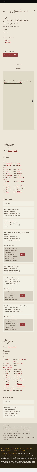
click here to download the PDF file (13, 86)
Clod (7, 379)
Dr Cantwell (9, 166)
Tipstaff (8, 193)
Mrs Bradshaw (20, 181)
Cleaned (27, 68)
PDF (9, 68)
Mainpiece (8, 40)
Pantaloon (8, 375)
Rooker (19, 373)
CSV (15, 54)
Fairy (7, 383)
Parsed (18, 72)
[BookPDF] (18, 104)
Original (18, 68)
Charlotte (8, 191)
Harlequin (8, 373)
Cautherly (19, 177)
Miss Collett (20, 391)
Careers (29, 452)
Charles (8, 177)
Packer (19, 169)
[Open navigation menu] (2, 1)
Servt (7, 195)
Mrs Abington (20, 191)
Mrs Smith (20, 189)
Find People (22, 454)
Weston (19, 179)
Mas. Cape (20, 367)
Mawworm (9, 179)
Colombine (9, 393)
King (18, 166)
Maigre (8, 385)
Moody (19, 381)
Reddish (19, 175)
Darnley (8, 175)
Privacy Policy (6, 454)
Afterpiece (7, 42)
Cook (7, 387)
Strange (19, 193)
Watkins (19, 195)
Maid (7, 389)
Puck (7, 367)
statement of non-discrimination (24, 467)
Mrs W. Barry (20, 185)
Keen (18, 385)
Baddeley (19, 377)
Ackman (19, 379)
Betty (7, 189)
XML (10, 54)
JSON (5, 54)
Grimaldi (19, 375)
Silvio (7, 363)
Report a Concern (18, 452)
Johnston (19, 387)
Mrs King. (19, 393)
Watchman (9, 381)
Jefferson (19, 173)
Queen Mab (12, 351)
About (15, 454)
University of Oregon (9, 457)
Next (32, 104)
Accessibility (5, 452)
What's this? (8, 207)
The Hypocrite (12, 154)
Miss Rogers (20, 383)
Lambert (8, 173)
